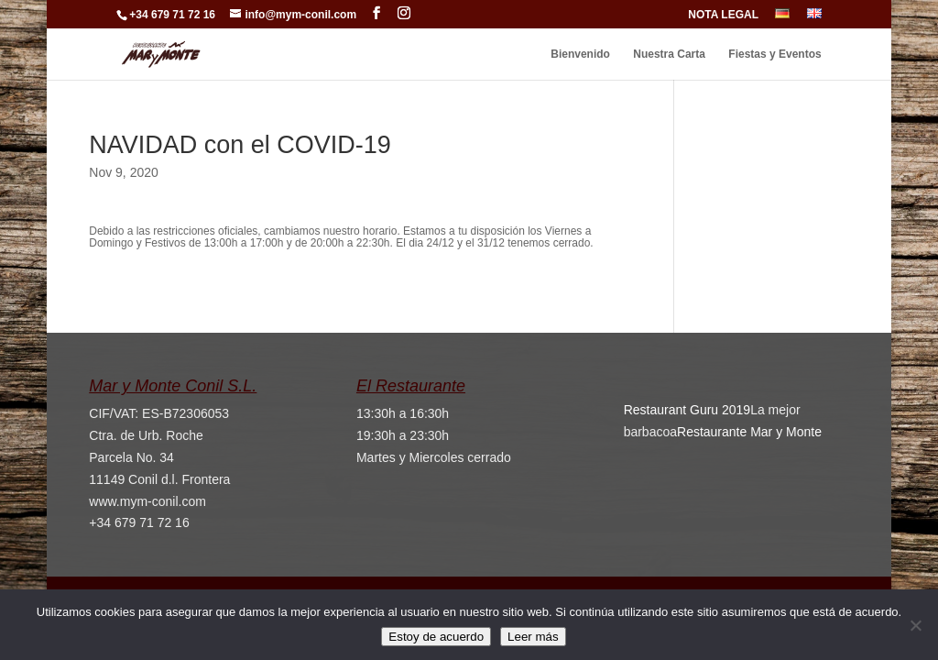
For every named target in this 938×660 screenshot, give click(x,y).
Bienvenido (580, 54)
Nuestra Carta (669, 54)
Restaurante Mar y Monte (749, 431)
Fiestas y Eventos (774, 54)
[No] (915, 625)
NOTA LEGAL (723, 15)
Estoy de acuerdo (436, 637)
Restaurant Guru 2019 (687, 409)
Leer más (533, 637)
